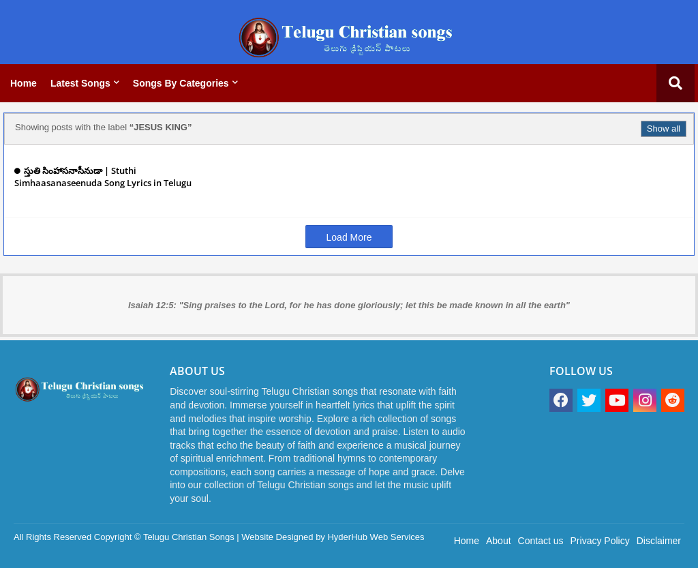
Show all (663, 128)
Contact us (541, 540)
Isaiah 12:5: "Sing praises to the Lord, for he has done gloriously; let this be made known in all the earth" (349, 305)
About (498, 540)
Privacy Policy (600, 540)
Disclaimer (659, 540)
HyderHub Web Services (375, 537)
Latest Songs (80, 83)
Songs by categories (181, 83)
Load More (349, 237)
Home (23, 83)
